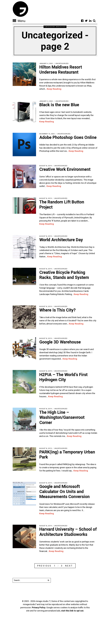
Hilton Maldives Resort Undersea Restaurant (60, 70)
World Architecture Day (61, 239)
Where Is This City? (57, 310)
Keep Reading (54, 89)
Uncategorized (62, 63)
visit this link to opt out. (72, 610)
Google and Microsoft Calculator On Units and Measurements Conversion (64, 491)
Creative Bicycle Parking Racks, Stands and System (64, 275)
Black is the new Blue (59, 104)
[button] (48, 580)
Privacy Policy (38, 607)
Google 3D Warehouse (60, 342)
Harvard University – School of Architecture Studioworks (68, 532)
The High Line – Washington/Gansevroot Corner (61, 417)
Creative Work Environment (64, 169)
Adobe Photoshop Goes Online (68, 137)
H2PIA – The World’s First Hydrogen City (63, 377)
